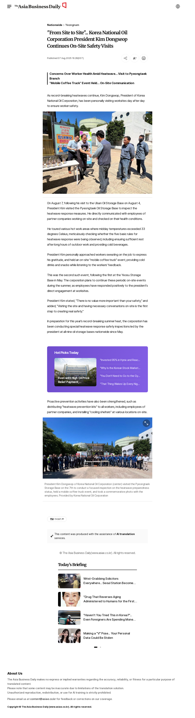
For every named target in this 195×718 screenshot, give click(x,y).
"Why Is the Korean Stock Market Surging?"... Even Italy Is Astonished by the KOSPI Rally (120, 368)
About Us (14, 673)
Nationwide (54, 25)
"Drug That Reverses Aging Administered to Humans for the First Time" (108, 599)
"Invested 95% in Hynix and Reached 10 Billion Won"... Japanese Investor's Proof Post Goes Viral (120, 360)
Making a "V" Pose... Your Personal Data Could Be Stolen (106, 636)
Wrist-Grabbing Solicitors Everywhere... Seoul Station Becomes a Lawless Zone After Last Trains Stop (109, 581)
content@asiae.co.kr (43, 699)
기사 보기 (57, 519)
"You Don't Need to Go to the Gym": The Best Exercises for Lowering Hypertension (120, 376)
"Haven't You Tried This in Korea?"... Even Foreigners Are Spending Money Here (109, 617)
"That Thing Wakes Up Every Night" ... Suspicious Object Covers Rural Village (120, 384)
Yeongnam (72, 25)
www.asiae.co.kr (59, 706)
